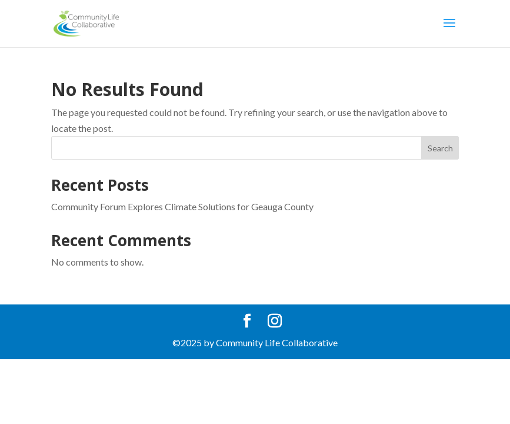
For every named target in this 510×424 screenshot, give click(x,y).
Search (440, 148)
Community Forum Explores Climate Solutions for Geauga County (182, 206)
